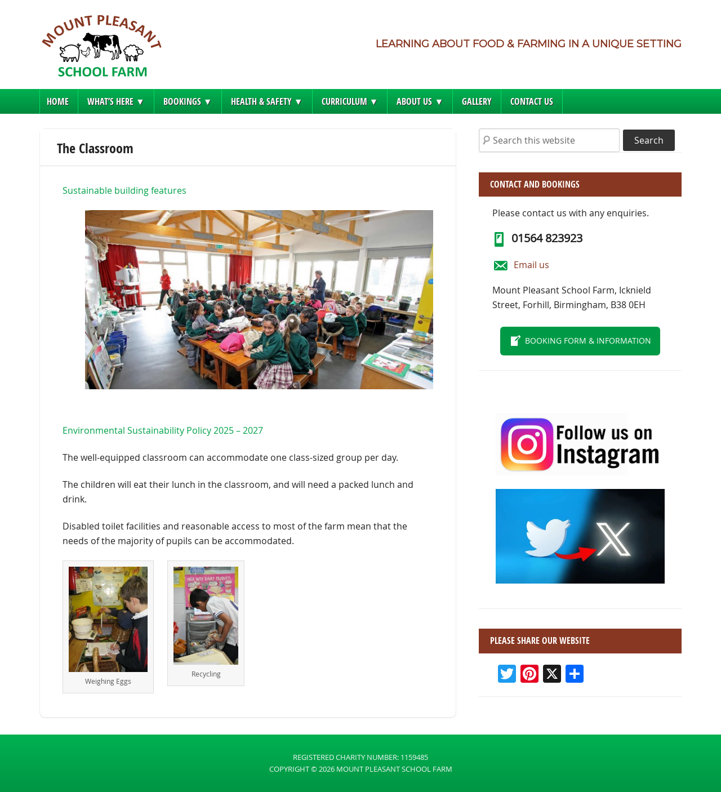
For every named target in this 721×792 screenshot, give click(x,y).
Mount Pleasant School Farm (101, 49)
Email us (531, 265)
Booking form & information (588, 340)
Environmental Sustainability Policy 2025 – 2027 (163, 430)
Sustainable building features (124, 190)
